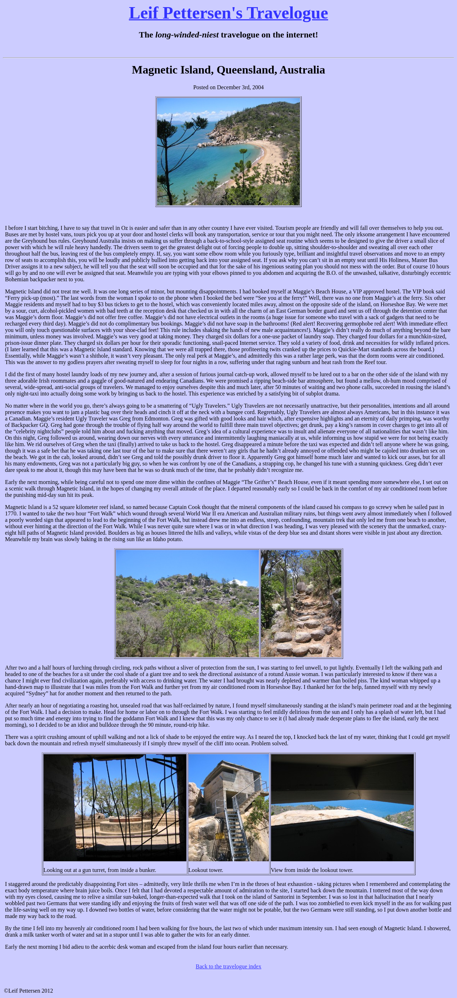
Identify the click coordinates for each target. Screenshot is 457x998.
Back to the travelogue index (228, 966)
